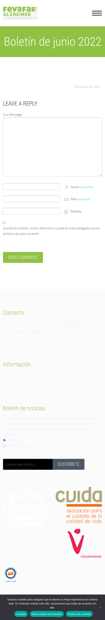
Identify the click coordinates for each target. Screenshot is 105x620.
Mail (80, 199)
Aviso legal (11, 384)
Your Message (12, 114)
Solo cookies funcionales (47, 614)
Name (82, 187)
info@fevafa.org (32, 340)
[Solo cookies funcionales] (100, 607)
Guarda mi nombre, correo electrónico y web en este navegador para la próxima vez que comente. (51, 231)
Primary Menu (97, 13)
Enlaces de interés (16, 375)
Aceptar (21, 614)
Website (76, 211)
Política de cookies (79, 614)
